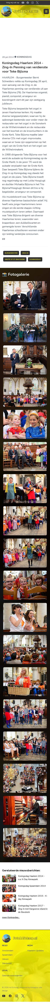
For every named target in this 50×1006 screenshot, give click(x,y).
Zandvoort (7, 963)
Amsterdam (7, 950)
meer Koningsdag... (10, 917)
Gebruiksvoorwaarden (12, 975)
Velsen (5, 959)
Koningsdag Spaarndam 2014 (32, 885)
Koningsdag (24, 57)
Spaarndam (7, 954)
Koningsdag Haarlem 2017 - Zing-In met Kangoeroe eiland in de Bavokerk (32, 909)
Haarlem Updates (35, 950)
